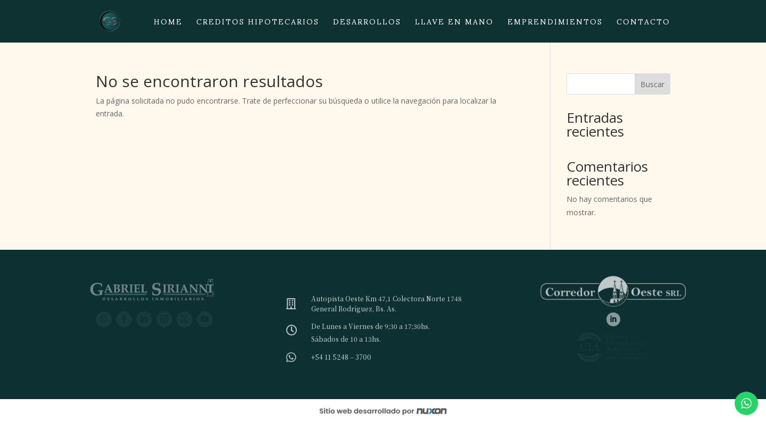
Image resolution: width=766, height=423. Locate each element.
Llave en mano (454, 25)
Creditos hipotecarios (257, 25)
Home (168, 25)
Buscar (652, 84)
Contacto (643, 25)
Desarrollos (367, 25)
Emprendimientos (555, 25)
